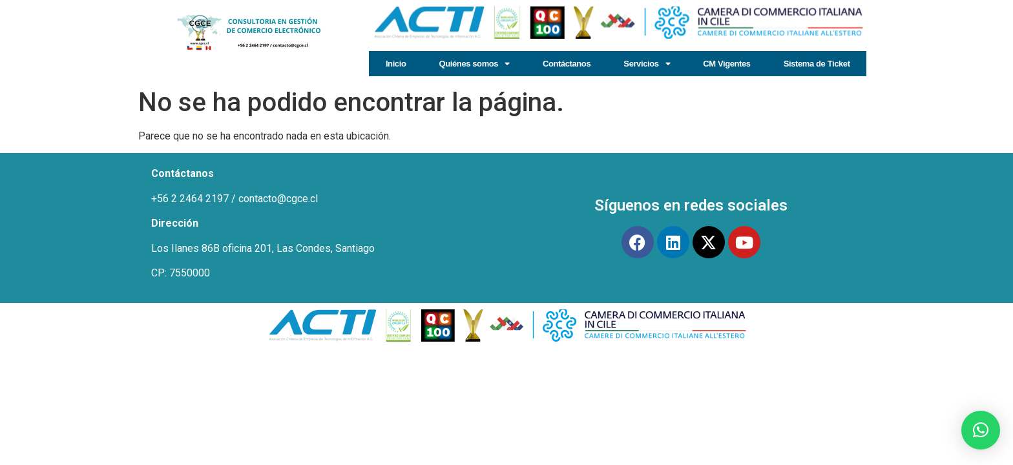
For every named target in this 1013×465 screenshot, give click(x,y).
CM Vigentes (726, 63)
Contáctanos (566, 63)
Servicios (646, 63)
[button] (980, 430)
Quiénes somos (474, 63)
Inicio (396, 63)
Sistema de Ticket (817, 63)
